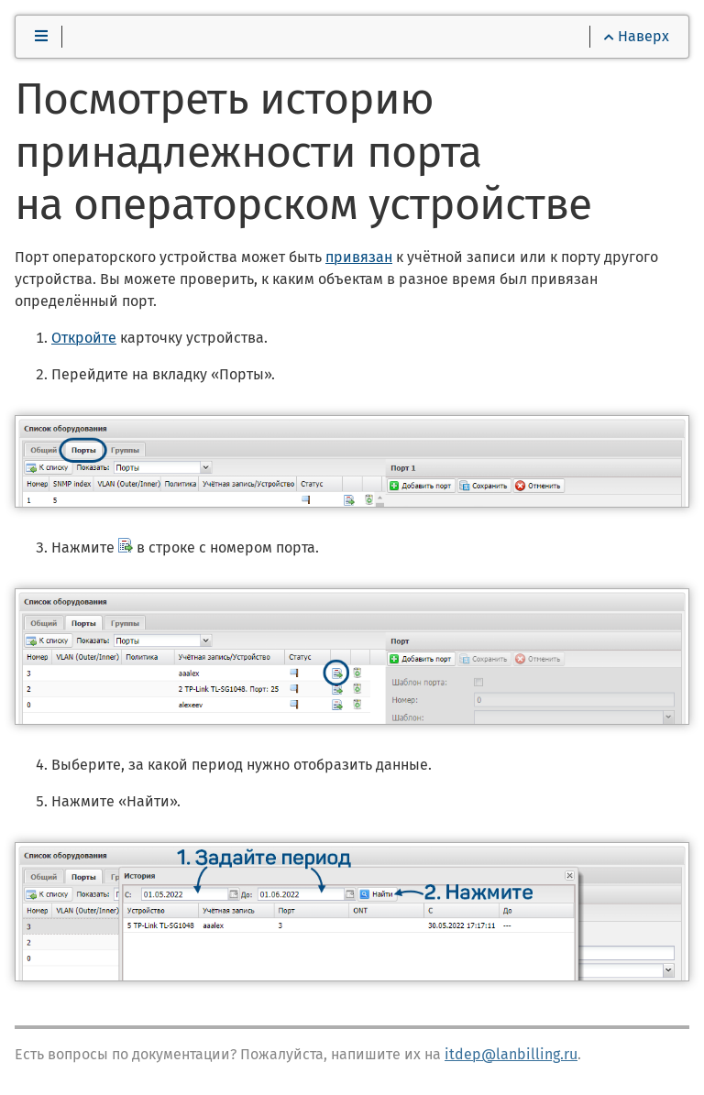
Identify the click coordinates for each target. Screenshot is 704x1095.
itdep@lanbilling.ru (511, 1054)
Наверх (636, 36)
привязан (358, 257)
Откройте (83, 337)
